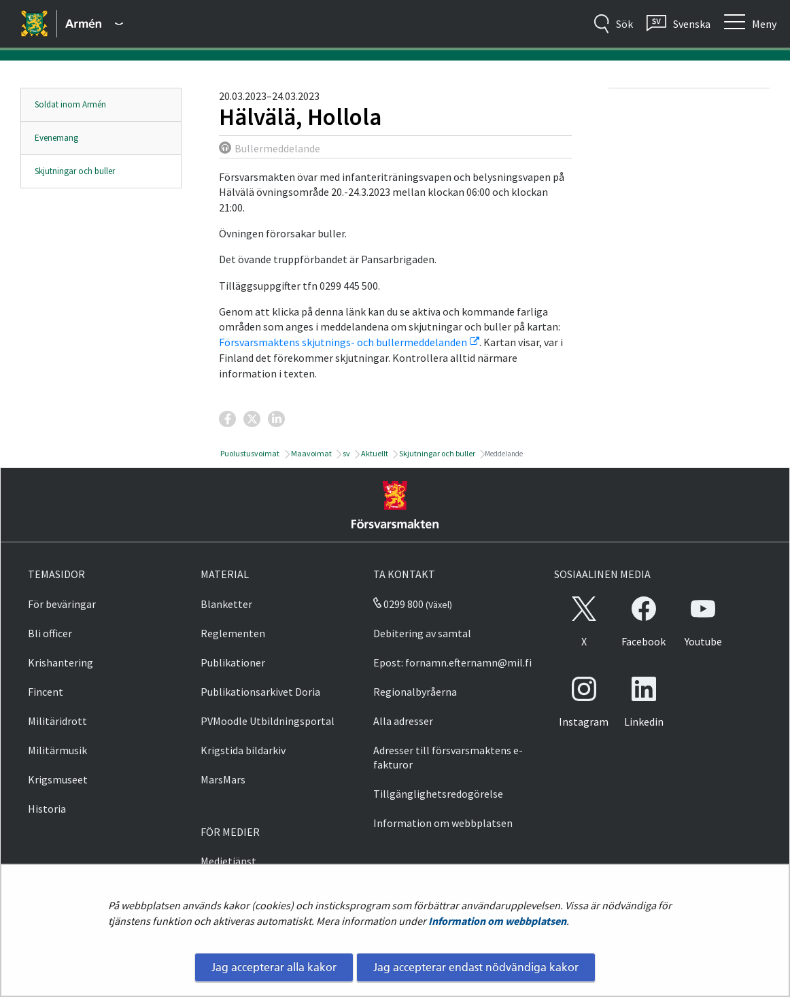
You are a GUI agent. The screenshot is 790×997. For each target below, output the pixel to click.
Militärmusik (57, 750)
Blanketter (226, 604)
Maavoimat (311, 453)
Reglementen (233, 633)
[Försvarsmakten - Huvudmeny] (94, 23)
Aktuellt (374, 453)
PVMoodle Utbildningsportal (267, 721)
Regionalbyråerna (415, 691)
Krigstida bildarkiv (243, 750)
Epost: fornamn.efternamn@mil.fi (452, 662)
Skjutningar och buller (75, 171)
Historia (47, 808)
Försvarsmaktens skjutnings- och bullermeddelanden (349, 342)
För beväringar (62, 604)
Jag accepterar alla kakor (274, 967)
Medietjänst (228, 861)
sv (345, 453)
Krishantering (60, 662)
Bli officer (50, 633)
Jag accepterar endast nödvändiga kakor (476, 967)
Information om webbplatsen (497, 921)
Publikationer (233, 662)
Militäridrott (57, 721)
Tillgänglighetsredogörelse (438, 793)
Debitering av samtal (422, 633)
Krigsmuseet (58, 779)
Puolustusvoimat (249, 453)
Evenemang (56, 137)
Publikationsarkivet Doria (260, 691)
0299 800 (398, 604)
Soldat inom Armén (70, 104)
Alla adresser (403, 721)
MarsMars (223, 779)
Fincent (45, 691)
